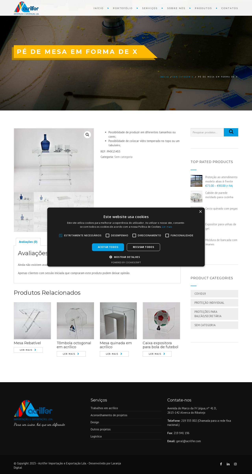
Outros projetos (101, 429)
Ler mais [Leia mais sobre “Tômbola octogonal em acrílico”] (69, 354)
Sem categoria (183, 76)
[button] (126, 257)
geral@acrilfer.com (188, 441)
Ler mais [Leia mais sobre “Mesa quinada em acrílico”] (112, 354)
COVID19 (200, 293)
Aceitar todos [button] (108, 247)
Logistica (96, 436)
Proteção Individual (209, 303)
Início (99, 8)
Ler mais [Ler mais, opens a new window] (167, 226)
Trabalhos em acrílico (104, 408)
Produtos (203, 8)
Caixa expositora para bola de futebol (160, 345)
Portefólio (123, 8)
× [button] (200, 211)
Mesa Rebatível (27, 343)
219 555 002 (189, 421)
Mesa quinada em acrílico (116, 345)
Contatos (229, 8)
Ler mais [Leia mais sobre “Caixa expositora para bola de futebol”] (155, 354)
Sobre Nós (176, 8)
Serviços (150, 8)
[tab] (28, 242)
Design (95, 422)
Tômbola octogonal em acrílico (74, 345)
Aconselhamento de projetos (109, 415)
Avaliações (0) (28, 242)
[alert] (126, 236)
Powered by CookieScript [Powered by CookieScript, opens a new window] (126, 262)
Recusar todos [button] (143, 247)
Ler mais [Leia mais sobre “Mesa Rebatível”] (26, 350)
